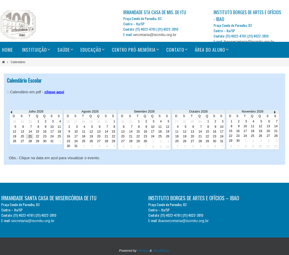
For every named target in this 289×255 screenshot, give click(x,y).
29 (37, 141)
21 (30, 136)
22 (37, 136)
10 (52, 127)
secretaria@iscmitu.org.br (154, 34)
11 (59, 127)
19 (14, 136)
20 (22, 136)
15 (37, 131)
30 (44, 141)
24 (52, 136)
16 (44, 131)
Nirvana (143, 250)
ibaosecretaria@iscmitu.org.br (248, 41)
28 (30, 141)
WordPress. (161, 250)
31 (52, 141)
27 (22, 141)
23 (44, 136)
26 (14, 141)
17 (52, 131)
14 (30, 131)
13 (22, 131)
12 (14, 131)
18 (59, 131)
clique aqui (54, 92)
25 (59, 136)
